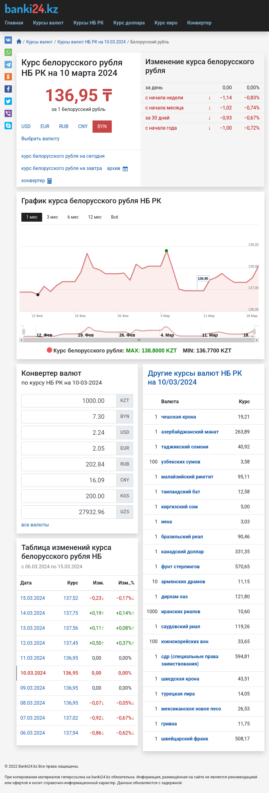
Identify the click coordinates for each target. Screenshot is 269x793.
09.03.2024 (32, 688)
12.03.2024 (32, 643)
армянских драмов (183, 582)
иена (166, 522)
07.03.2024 (32, 718)
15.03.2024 (32, 598)
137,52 (71, 598)
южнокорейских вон (185, 641)
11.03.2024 (32, 658)
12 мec (94, 217)
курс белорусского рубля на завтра (61, 168)
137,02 (71, 718)
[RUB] (69, 464)
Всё (114, 217)
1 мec (31, 217)
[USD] (69, 432)
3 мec (52, 217)
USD (26, 126)
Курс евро (165, 23)
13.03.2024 (32, 628)
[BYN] (69, 416)
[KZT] (69, 401)
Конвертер (199, 23)
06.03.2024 (32, 733)
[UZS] (69, 512)
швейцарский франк (184, 739)
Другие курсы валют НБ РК (195, 377)
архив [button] (117, 168)
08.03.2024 (32, 703)
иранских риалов (180, 611)
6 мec (72, 217)
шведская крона (180, 679)
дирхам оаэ (174, 596)
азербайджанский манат (190, 432)
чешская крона (178, 417)
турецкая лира (178, 694)
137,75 (71, 613)
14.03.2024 (32, 613)
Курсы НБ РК (89, 23)
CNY (83, 126)
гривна (169, 724)
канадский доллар (182, 552)
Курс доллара (129, 23)
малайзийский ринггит (187, 477)
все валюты (35, 525)
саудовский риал (180, 626)
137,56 (71, 628)
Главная (14, 23)
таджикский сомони (184, 447)
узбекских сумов (180, 462)
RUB (63, 126)
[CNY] (69, 480)
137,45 (71, 643)
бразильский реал (182, 537)
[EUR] (69, 448)
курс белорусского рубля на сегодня (63, 156)
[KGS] (69, 496)
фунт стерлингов (180, 567)
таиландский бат (180, 492)
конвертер (36, 180)
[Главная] (18, 42)
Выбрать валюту (40, 139)
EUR (44, 126)
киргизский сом (179, 507)
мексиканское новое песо (191, 709)
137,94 (71, 733)
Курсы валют (48, 23)
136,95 (71, 658)
